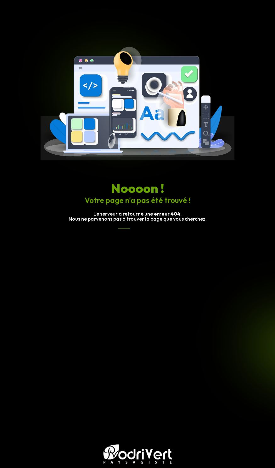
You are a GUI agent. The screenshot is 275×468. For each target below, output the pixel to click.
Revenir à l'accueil (137, 234)
